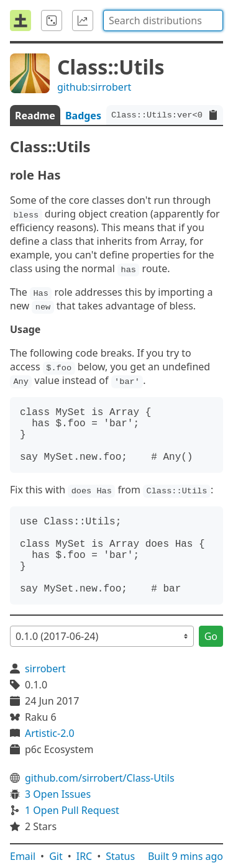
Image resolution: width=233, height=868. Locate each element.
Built (185, 856)
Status (120, 856)
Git (56, 856)
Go (210, 636)
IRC (84, 856)
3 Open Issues (58, 794)
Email (22, 856)
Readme (35, 115)
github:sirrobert (94, 87)
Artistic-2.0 (50, 733)
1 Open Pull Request (72, 810)
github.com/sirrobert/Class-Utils (100, 778)
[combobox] (163, 20)
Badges (83, 115)
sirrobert (45, 668)
